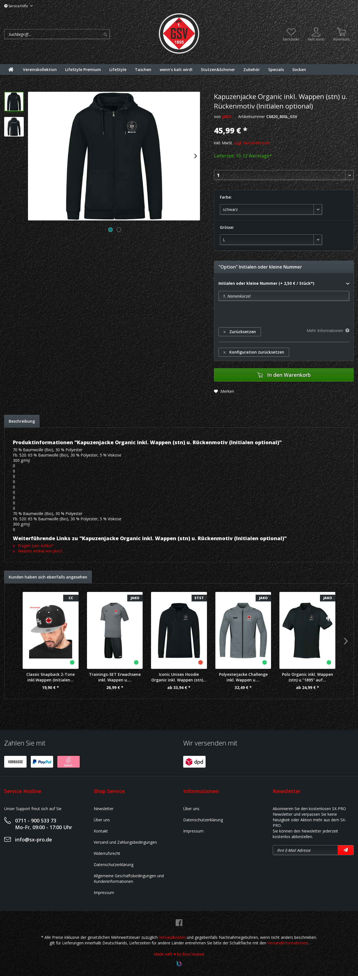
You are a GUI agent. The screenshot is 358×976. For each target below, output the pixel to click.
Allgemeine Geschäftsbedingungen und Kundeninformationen (129, 878)
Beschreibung (22, 421)
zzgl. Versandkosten (252, 142)
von (217, 116)
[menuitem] (79, 34)
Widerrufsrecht (107, 853)
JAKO (227, 116)
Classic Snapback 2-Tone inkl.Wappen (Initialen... (50, 677)
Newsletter (104, 808)
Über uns (102, 819)
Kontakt (101, 831)
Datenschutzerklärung (113, 864)
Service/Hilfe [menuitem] (16, 6)
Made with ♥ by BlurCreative (179, 954)
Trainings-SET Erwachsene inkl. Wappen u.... (115, 677)
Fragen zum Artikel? (33, 545)
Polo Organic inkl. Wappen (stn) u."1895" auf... (307, 677)
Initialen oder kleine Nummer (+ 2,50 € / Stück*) (283, 284)
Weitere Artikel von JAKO (37, 551)
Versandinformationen (287, 943)
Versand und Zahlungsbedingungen (125, 842)
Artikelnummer (251, 116)
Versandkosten (172, 937)
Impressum (104, 892)
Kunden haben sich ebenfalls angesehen (48, 577)
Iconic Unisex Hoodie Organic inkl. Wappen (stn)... (178, 677)
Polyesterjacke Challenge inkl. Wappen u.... (243, 677)
